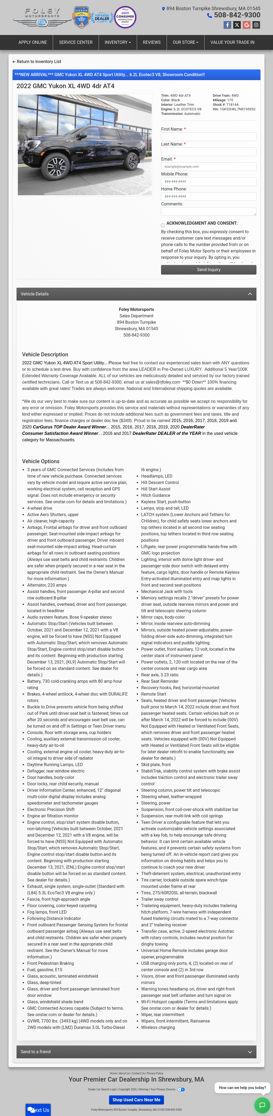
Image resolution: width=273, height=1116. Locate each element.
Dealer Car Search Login (102, 1089)
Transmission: (172, 113)
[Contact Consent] (162, 225)
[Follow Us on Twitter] (237, 25)
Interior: (167, 104)
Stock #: (219, 104)
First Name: (172, 128)
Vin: (216, 109)
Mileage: (219, 100)
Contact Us (138, 1073)
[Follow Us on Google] (246, 25)
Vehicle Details (136, 293)
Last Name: (172, 143)
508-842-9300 (239, 15)
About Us (124, 1073)
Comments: (172, 203)
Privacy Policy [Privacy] (155, 1073)
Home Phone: (174, 188)
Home (113, 1073)
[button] (27, 144)
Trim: (165, 95)
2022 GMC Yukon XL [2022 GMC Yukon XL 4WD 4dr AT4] (65, 85)
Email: (166, 158)
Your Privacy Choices (167, 1089)
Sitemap (143, 1089)
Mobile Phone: (174, 173)
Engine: (167, 109)
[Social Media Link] (256, 25)
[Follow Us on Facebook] (227, 25)
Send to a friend (136, 1051)
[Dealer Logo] (43, 17)
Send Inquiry (208, 269)
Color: (165, 100)
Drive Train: (221, 95)
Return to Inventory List (37, 61)
